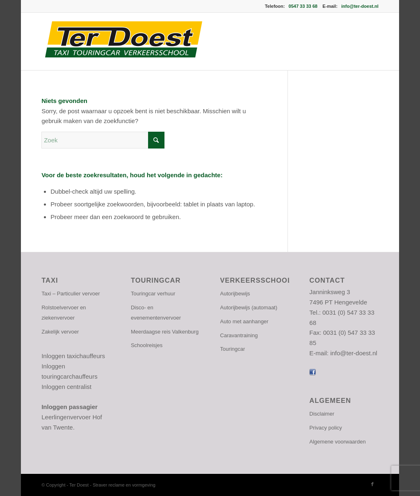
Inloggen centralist (66, 386)
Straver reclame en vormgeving (124, 484)
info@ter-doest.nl (360, 6)
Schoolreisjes (146, 345)
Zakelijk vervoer (60, 332)
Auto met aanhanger (244, 321)
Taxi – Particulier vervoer (70, 293)
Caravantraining (239, 335)
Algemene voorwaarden (337, 442)
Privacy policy (325, 428)
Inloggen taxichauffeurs (73, 355)
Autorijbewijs (235, 293)
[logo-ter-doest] (122, 41)
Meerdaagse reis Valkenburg (165, 332)
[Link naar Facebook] (372, 484)
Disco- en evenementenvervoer (156, 312)
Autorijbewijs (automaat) (248, 307)
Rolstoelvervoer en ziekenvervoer (63, 312)
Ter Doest (79, 484)
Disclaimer (321, 414)
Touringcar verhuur (153, 293)
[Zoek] (102, 140)
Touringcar (232, 349)
